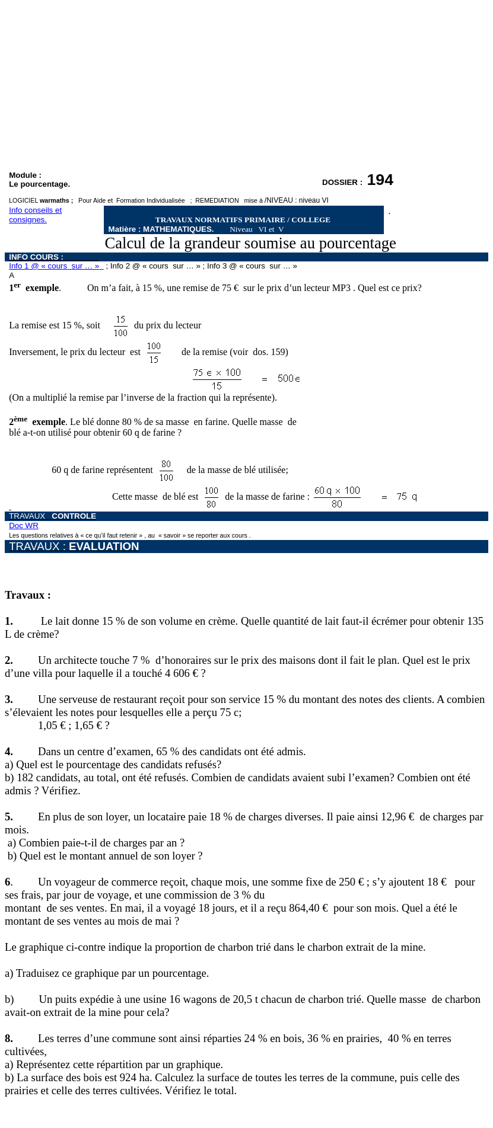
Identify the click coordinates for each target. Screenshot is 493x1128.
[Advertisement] (246, 88)
